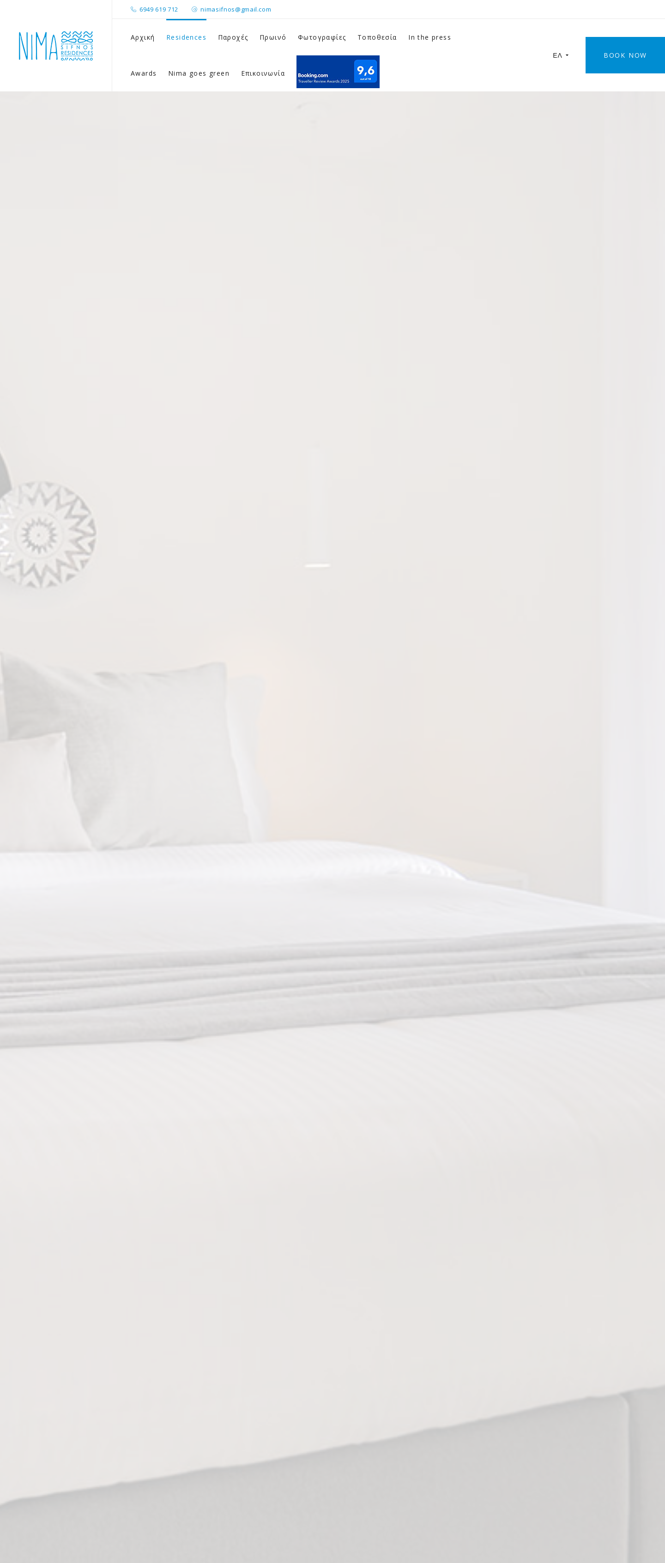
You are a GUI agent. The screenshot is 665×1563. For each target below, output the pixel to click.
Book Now (625, 55)
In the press (429, 37)
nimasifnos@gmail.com (235, 9)
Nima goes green (199, 73)
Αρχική (143, 37)
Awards (144, 73)
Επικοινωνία (263, 73)
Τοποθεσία (377, 37)
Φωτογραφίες (322, 37)
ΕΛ (561, 55)
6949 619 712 (158, 9)
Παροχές (233, 37)
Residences (186, 37)
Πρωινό (273, 37)
